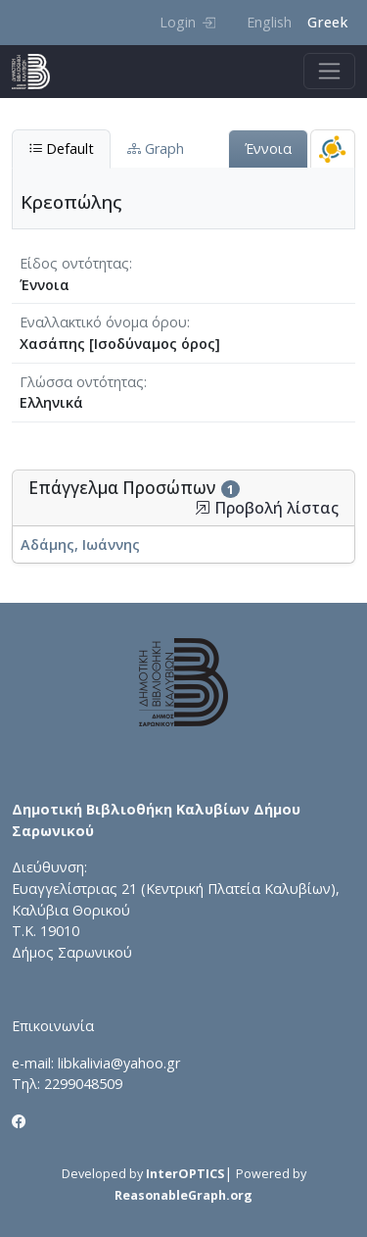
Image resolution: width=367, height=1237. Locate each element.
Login (187, 22)
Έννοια (268, 148)
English (269, 22)
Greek (327, 22)
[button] (202, 508)
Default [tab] (61, 148)
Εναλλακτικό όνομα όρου (103, 322)
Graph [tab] (155, 148)
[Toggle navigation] (329, 71)
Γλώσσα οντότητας (82, 381)
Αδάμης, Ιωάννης (80, 544)
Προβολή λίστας (267, 508)
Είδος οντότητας (74, 263)
